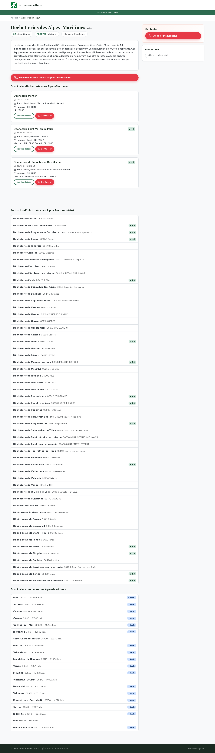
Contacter (45, 115)
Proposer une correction (55, 748)
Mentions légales (196, 748)
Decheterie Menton (25, 95)
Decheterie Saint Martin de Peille (33, 129)
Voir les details (24, 115)
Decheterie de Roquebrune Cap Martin (37, 162)
